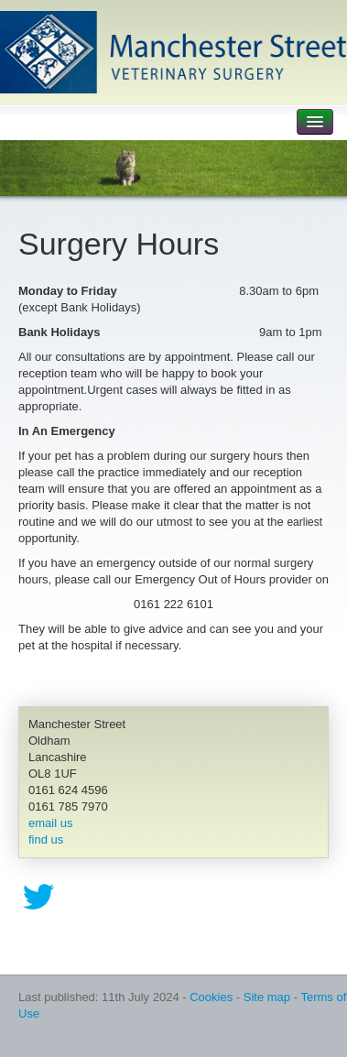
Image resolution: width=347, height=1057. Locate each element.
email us (50, 823)
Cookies (211, 997)
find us (45, 839)
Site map (267, 997)
